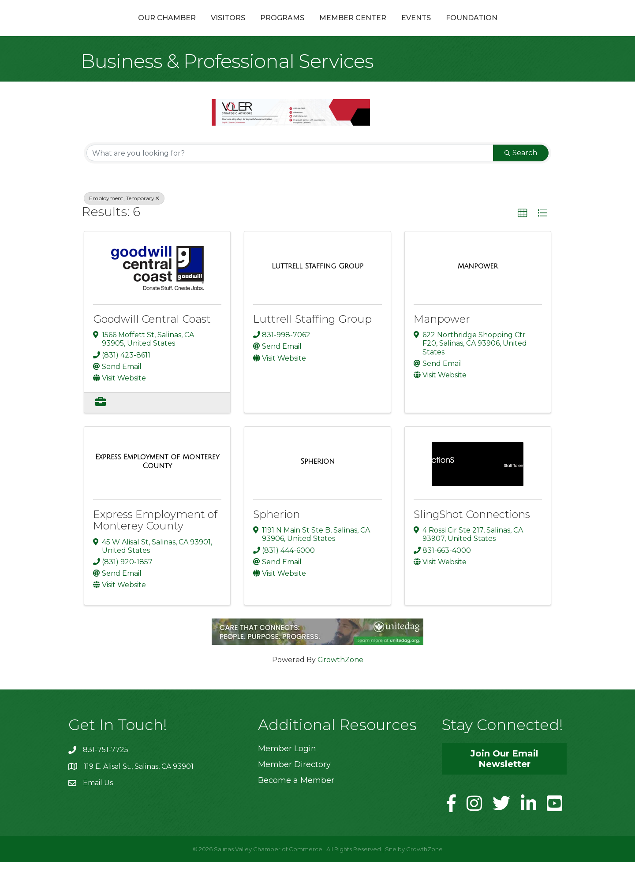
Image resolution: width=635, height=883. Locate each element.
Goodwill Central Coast (152, 340)
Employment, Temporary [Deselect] (124, 219)
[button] (522, 234)
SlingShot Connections (472, 535)
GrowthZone (340, 680)
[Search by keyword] (289, 174)
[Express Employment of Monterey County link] (157, 482)
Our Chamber (120, 28)
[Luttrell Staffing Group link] (317, 287)
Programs (235, 28)
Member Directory (294, 785)
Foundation (519, 28)
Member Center (399, 28)
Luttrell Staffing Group (312, 340)
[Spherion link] (317, 482)
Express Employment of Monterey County (155, 541)
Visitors (181, 28)
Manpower (442, 340)
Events (463, 28)
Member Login (287, 769)
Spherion (276, 535)
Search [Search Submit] (520, 174)
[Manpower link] (478, 287)
